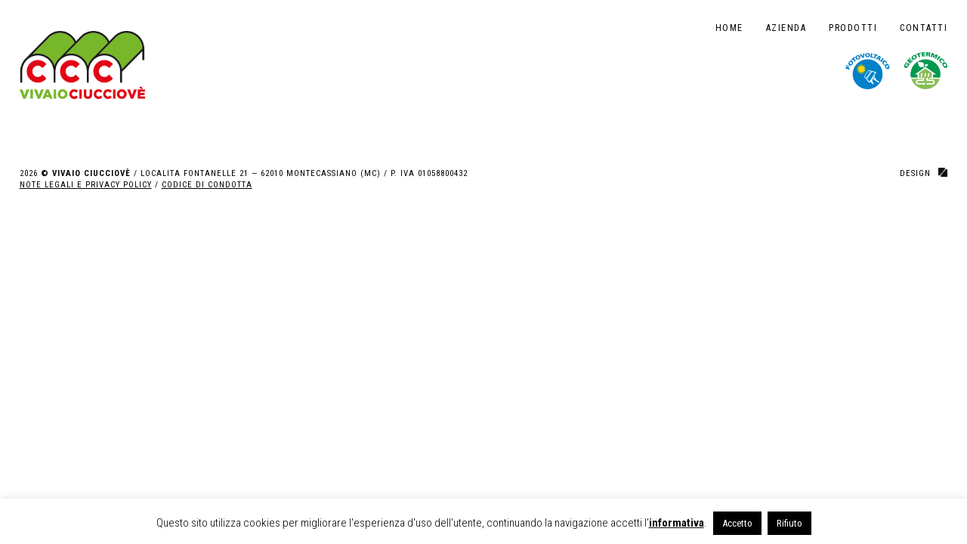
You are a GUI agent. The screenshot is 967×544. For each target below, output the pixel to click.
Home (729, 28)
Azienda (786, 28)
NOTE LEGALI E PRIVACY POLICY (86, 185)
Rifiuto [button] (789, 523)
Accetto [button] (737, 523)
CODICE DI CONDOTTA (207, 185)
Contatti (923, 28)
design (915, 173)
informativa (676, 523)
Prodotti (853, 28)
